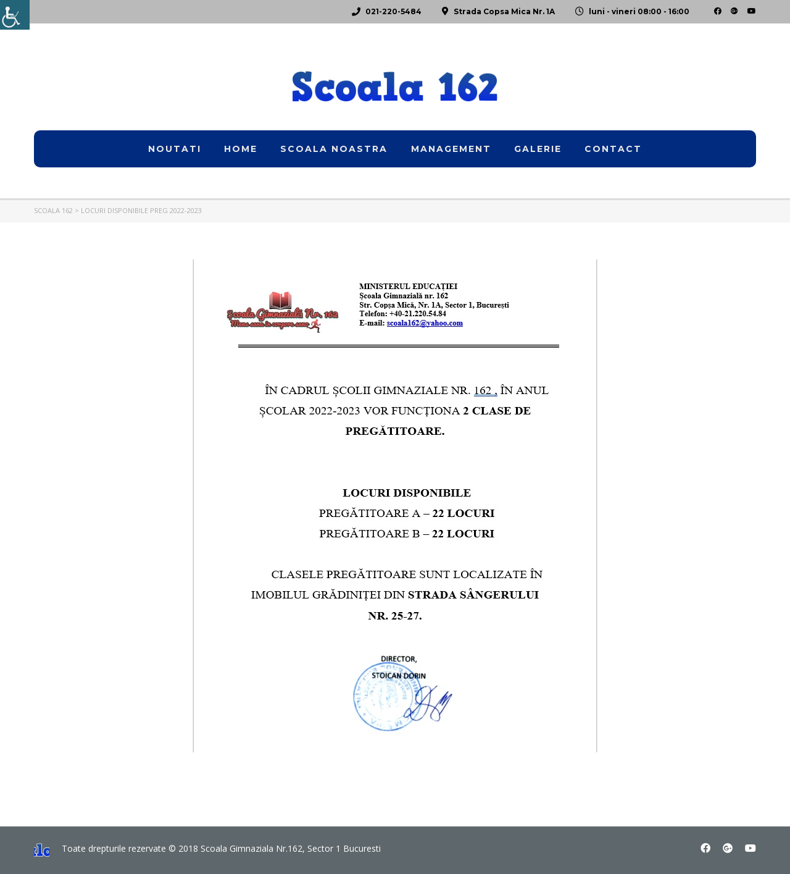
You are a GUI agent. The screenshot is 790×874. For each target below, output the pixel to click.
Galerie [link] (538, 148)
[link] (15, 15)
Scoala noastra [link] (334, 148)
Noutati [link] (174, 148)
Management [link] (451, 148)
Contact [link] (613, 148)
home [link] (240, 148)
